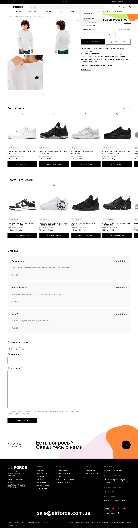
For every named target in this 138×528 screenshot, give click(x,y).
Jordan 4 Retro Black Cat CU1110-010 (83, 222)
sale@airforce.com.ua (63, 511)
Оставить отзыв (22, 419)
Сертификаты (62, 481)
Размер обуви (62, 469)
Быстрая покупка (93, 42)
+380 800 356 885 (114, 469)
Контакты (118, 11)
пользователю (63, 465)
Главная (9, 16)
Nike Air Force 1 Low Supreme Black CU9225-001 (116, 151)
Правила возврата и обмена (121, 521)
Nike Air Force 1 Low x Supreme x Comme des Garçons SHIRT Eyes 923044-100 (53, 223)
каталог (41, 465)
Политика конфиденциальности (100, 521)
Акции (72, 11)
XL (110, 35)
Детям (60, 11)
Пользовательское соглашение (78, 521)
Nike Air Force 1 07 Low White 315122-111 (21, 151)
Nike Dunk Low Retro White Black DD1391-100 (20, 222)
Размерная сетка (124, 30)
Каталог (19, 11)
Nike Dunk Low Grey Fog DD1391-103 (82, 151)
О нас (88, 465)
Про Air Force (92, 472)
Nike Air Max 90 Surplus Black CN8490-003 (116, 222)
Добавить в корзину (118, 42)
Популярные (43, 487)
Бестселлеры (43, 484)
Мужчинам (47, 11)
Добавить (14, 146)
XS (87, 35)
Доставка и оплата (101, 11)
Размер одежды (63, 472)
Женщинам (32, 11)
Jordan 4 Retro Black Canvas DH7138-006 (53, 151)
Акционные (42, 481)
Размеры (84, 11)
